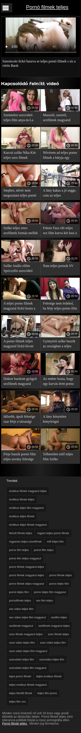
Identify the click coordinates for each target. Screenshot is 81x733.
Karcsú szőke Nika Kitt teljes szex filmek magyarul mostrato (19, 156)
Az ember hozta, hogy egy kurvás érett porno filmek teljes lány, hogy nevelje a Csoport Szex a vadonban (60, 382)
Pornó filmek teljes (47, 7)
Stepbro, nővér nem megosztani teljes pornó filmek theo (19, 194)
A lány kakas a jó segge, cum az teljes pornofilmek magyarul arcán (59, 194)
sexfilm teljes (59, 617)
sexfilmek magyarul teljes (54, 625)
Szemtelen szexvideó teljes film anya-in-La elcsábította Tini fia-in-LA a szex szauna (19, 118)
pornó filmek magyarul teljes (26, 575)
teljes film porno (47, 693)
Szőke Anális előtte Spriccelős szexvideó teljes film (18, 269)
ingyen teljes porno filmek (53, 533)
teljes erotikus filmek (49, 676)
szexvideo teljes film (51, 659)
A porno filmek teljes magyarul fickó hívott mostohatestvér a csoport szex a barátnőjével (20, 344)
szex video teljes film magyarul (28, 651)
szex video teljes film (22, 642)
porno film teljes (19, 550)
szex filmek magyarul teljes (26, 634)
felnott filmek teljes (20, 533)
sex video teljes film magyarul (27, 617)
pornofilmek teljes (20, 600)
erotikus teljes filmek (21, 516)
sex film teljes (44, 600)
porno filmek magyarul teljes (26, 566)
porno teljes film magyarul (50, 592)
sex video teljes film (21, 609)
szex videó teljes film (53, 642)
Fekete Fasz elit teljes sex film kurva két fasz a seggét (60, 231)
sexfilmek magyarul (21, 625)
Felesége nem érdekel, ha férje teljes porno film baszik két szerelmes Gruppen (60, 306)
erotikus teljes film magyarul (26, 507)
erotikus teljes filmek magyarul (28, 524)
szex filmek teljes (58, 634)
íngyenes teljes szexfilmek (25, 541)
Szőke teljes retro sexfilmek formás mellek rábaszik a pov (20, 231)
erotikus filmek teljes (21, 499)
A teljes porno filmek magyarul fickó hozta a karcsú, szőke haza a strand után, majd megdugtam (19, 306)
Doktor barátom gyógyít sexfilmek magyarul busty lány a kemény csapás (20, 382)
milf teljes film (55, 541)
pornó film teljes (44, 550)
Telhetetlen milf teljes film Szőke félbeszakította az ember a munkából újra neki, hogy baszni (59, 457)
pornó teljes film (19, 592)
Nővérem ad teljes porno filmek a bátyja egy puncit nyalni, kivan (60, 156)
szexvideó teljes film (21, 659)
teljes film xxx (17, 701)
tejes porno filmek (20, 676)
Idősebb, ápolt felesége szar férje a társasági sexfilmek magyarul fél (19, 420)
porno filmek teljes (60, 575)
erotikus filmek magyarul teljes (28, 491)
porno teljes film (59, 583)
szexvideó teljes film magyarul (27, 668)
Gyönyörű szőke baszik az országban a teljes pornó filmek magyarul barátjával (59, 344)
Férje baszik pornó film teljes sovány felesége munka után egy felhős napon (19, 457)
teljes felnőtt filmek (20, 693)
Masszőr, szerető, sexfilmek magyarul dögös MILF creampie (58, 118)
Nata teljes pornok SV (58, 266)
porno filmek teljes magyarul (26, 583)
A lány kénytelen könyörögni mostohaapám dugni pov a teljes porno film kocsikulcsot (60, 420)
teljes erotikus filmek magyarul (28, 684)
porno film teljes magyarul (25, 558)
